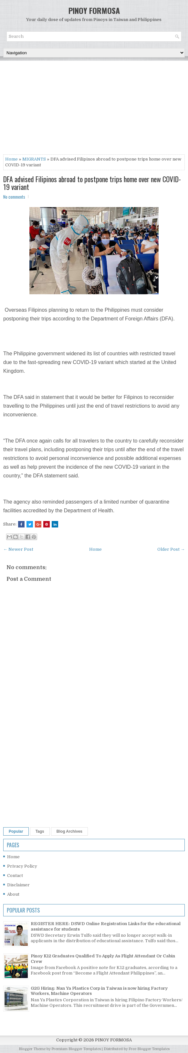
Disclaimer (18, 884)
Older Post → (171, 549)
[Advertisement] (94, 109)
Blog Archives (69, 831)
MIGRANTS (34, 159)
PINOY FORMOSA (94, 10)
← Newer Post (18, 549)
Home (11, 159)
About (13, 894)
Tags (40, 831)
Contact (15, 875)
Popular (16, 831)
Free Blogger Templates (149, 1049)
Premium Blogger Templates (76, 1049)
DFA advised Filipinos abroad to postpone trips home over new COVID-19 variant (92, 183)
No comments (14, 196)
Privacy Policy (22, 866)
